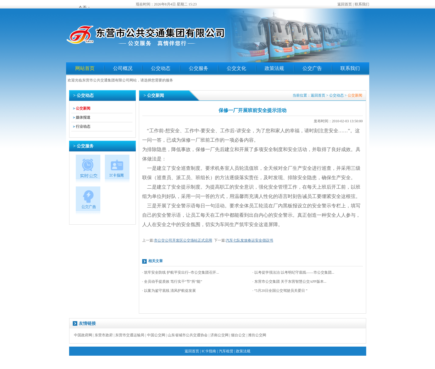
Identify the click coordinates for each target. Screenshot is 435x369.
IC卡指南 (209, 351)
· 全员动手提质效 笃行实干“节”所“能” (172, 281)
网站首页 (85, 68)
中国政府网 (83, 335)
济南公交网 (219, 335)
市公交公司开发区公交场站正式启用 (183, 240)
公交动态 (160, 68)
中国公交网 (156, 335)
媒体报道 (83, 117)
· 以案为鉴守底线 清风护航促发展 (169, 290)
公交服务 (198, 68)
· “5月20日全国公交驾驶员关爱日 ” (280, 290)
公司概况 (122, 68)
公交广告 (312, 68)
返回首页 (344, 4)
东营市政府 (104, 335)
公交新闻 (83, 108)
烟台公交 (238, 335)
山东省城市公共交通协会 (188, 335)
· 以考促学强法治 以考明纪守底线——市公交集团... (293, 272)
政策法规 (274, 68)
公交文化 (236, 68)
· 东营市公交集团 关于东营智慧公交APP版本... (289, 281)
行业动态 (83, 126)
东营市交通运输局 (129, 335)
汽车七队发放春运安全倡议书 (249, 240)
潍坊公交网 (257, 335)
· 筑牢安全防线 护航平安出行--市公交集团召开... (180, 272)
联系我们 (362, 4)
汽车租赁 (226, 351)
